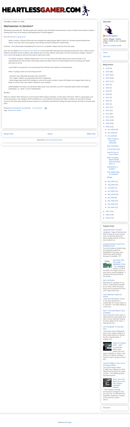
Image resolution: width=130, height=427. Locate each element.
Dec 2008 (111, 129)
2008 (108, 127)
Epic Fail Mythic (113, 146)
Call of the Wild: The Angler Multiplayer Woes (119, 262)
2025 (108, 72)
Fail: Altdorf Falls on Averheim (113, 173)
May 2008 (111, 194)
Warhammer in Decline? (112, 168)
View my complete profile (112, 45)
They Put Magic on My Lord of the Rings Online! (114, 364)
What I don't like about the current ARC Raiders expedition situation (119, 383)
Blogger (69, 422)
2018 (108, 94)
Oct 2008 (111, 136)
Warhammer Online (14, 110)
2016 (108, 101)
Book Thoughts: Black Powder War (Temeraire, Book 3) (114, 161)
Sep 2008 (111, 181)
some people (8, 55)
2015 (108, 104)
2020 (108, 88)
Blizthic (109, 177)
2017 (108, 97)
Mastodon (106, 408)
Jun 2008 (111, 191)
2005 (108, 218)
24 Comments (37, 108)
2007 (108, 211)
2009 (108, 123)
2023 (108, 78)
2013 (108, 110)
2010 (108, 120)
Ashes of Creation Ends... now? (119, 344)
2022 (108, 81)
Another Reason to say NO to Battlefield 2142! (114, 245)
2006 (108, 215)
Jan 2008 (111, 207)
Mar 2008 (111, 201)
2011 (108, 117)
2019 (108, 91)
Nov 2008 (111, 133)
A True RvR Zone (113, 149)
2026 (108, 68)
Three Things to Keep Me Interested (113, 141)
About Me (106, 56)
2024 (108, 75)
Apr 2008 (111, 198)
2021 (108, 85)
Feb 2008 (111, 204)
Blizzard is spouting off (17, 37)
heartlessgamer (111, 36)
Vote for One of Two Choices (112, 153)
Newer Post (8, 134)
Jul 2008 (111, 188)
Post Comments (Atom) (54, 140)
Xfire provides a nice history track (30, 51)
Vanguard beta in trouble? (112, 230)
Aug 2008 (111, 185)
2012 (108, 114)
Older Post (91, 134)
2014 (108, 107)
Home (50, 134)
